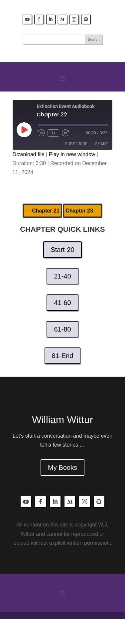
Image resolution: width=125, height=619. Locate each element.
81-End (62, 355)
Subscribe (76, 144)
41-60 (62, 302)
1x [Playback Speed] (53, 133)
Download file (29, 154)
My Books (62, 467)
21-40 (62, 276)
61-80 (62, 329)
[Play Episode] (24, 129)
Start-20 (62, 249)
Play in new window (72, 154)
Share (101, 144)
